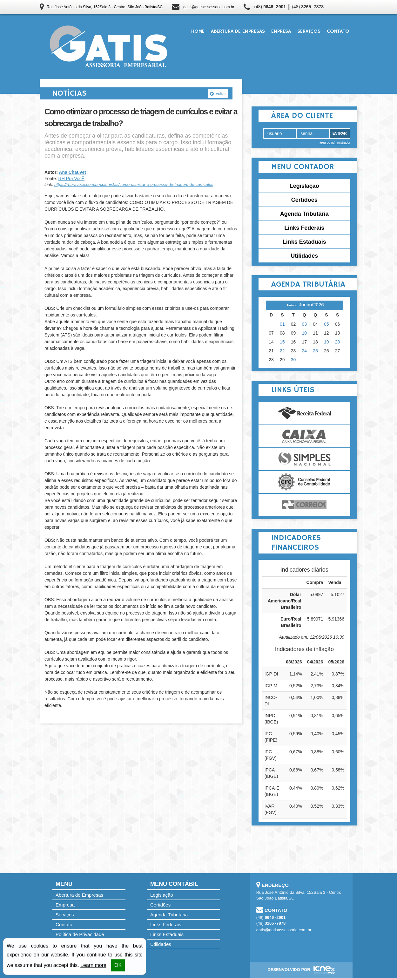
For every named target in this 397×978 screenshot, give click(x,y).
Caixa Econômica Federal (304, 436)
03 (304, 324)
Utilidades (304, 256)
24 (304, 350)
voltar (218, 93)
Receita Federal (304, 413)
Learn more (93, 965)
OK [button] (118, 965)
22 (282, 350)
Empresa (281, 31)
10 (304, 333)
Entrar (340, 133)
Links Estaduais (304, 242)
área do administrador (335, 142)
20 (337, 341)
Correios (304, 505)
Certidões (304, 200)
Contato (338, 31)
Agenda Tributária (304, 214)
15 (282, 341)
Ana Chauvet (72, 172)
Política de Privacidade (80, 934)
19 (326, 341)
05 (326, 324)
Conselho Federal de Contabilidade (304, 482)
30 (293, 359)
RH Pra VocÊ (71, 178)
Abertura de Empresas (238, 31)
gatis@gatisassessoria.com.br (208, 7)
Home (198, 31)
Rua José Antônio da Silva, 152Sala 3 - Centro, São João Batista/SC (105, 7)
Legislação (304, 186)
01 (282, 324)
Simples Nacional (304, 459)
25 (315, 350)
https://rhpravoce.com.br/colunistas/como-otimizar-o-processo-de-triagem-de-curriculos (133, 184)
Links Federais (304, 228)
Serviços (308, 31)
